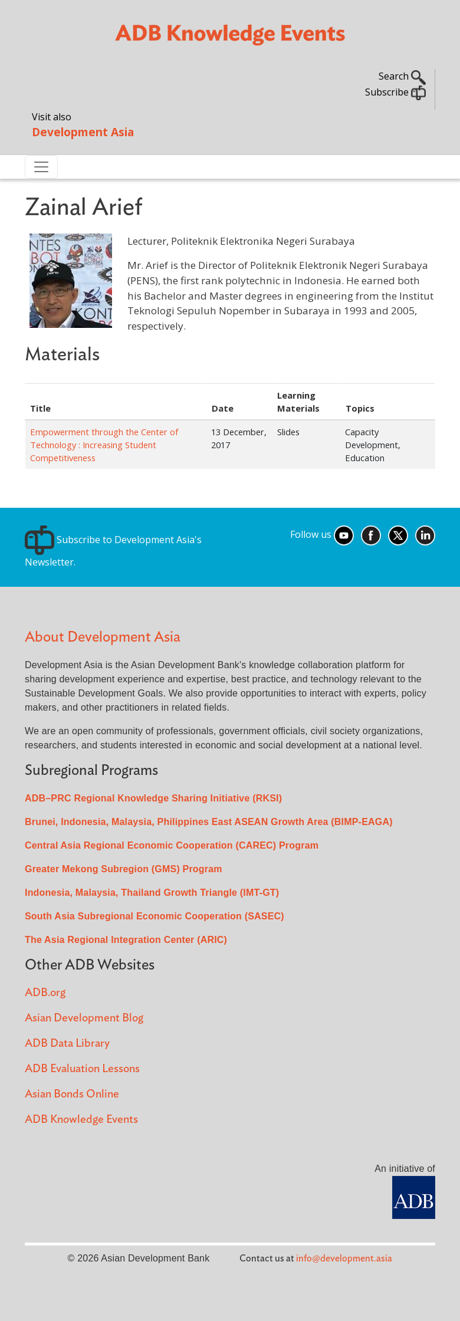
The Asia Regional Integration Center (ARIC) (126, 940)
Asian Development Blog (84, 1018)
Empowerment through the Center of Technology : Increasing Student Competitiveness (104, 445)
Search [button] (402, 76)
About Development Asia (102, 637)
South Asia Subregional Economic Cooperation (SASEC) (154, 916)
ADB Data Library (67, 1043)
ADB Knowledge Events (81, 1119)
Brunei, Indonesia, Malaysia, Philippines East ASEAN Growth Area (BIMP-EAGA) (209, 822)
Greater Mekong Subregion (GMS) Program (123, 869)
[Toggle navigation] (41, 167)
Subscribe (395, 92)
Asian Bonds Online (72, 1094)
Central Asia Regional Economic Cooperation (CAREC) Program (171, 845)
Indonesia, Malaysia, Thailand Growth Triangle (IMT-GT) (152, 893)
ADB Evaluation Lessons (82, 1068)
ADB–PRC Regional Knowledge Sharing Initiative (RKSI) (153, 798)
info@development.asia (344, 1258)
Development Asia (83, 132)
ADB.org (45, 992)
